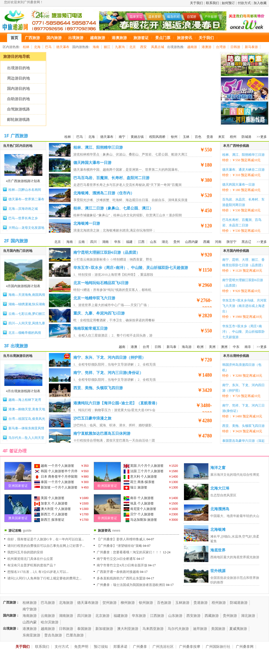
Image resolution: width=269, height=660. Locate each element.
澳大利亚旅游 (127, 629)
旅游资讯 (104, 530)
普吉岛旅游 (53, 635)
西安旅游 (193, 616)
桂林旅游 (30, 603)
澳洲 (224, 347)
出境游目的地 (18, 68)
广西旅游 (19, 136)
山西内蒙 (191, 242)
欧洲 (200, 347)
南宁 (122, 137)
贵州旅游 (230, 616)
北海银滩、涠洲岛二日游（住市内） (103, 193)
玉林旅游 (182, 603)
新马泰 (171, 347)
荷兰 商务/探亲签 (139, 482)
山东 (153, 242)
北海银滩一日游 (86, 223)
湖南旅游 (66, 616)
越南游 (192, 47)
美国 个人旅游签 (49, 498)
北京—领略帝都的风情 (24, 333)
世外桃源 (218, 571)
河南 (218, 242)
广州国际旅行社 (218, 647)
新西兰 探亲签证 (49, 520)
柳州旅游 (128, 603)
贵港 (210, 137)
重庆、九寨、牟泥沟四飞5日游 (99, 313)
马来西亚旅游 (153, 629)
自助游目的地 (18, 99)
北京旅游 (102, 616)
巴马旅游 (48, 603)
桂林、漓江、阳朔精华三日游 (98, 147)
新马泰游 (251, 47)
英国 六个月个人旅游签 (144, 466)
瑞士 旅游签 (135, 488)
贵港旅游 (200, 603)
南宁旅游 (30, 609)
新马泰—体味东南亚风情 (26, 428)
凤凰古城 (157, 47)
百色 (198, 137)
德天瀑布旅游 (87, 603)
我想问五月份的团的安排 (25, 552)
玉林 (186, 137)
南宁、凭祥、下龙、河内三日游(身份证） (108, 373)
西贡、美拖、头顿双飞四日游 (98, 388)
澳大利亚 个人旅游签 (52, 509)
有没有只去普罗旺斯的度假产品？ (31, 565)
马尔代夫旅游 (178, 629)
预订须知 (101, 647)
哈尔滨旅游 (49, 622)
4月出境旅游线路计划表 (23, 391)
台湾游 (221, 47)
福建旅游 (121, 616)
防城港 (246, 137)
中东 (236, 347)
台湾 (146, 347)
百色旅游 (164, 603)
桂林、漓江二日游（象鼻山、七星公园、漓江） (113, 208)
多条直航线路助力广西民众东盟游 (121, 578)
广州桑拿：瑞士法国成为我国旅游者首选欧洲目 (131, 585)
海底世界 (218, 550)
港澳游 (206, 47)
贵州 (176, 242)
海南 (96, 47)
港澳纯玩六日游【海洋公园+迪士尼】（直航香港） (116, 403)
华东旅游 (139, 616)
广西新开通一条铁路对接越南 (118, 572)
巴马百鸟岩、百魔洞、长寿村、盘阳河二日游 (111, 178)
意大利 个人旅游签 (140, 477)
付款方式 (244, 3)
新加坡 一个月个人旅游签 (55, 488)
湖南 (105, 242)
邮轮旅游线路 (18, 120)
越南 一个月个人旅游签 (54, 466)
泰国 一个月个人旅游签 (54, 482)
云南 (81, 242)
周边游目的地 (18, 78)
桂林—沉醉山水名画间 (24, 190)
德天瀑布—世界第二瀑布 (26, 199)
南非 (248, 347)
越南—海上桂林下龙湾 (24, 400)
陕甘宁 (231, 242)
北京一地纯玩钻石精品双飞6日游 (101, 283)
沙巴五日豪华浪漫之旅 (92, 418)
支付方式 (62, 647)
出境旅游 (19, 346)
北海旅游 (66, 603)
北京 (132, 47)
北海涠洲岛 (219, 509)
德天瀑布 (62, 47)
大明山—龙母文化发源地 (26, 228)
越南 (122, 347)
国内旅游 (19, 241)
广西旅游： (11, 602)
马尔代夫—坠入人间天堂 (26, 438)
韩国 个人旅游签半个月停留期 (55, 471)
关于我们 (196, 3)
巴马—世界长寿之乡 (23, 218)
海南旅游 (30, 616)
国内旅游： (11, 615)
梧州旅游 (219, 603)
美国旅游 (218, 629)
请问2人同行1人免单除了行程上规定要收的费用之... (44, 578)
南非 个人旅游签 (139, 498)
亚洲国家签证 (18, 486)
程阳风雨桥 (157, 137)
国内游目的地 (18, 89)
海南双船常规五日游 (90, 328)
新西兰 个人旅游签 (51, 514)
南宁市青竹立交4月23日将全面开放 (122, 565)
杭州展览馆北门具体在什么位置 (30, 559)
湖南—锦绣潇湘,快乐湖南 (26, 304)
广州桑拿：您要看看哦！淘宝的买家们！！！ (129, 552)
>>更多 (262, 137)
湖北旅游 (248, 616)
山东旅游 (175, 616)
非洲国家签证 (107, 518)
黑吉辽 (246, 242)
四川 (93, 242)
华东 (117, 242)
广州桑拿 (140, 647)
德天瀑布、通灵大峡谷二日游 (243, 170)
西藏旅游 (212, 616)
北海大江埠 (219, 488)
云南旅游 (48, 616)
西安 (143, 47)
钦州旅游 (146, 603)
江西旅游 (157, 616)
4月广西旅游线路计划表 (23, 181)
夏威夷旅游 (238, 629)
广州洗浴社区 (163, 647)
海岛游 (187, 347)
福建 (129, 242)
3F (6, 346)
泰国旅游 (84, 629)
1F (6, 136)
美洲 (212, 347)
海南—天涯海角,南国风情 (26, 295)
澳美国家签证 (18, 518)
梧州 (233, 137)
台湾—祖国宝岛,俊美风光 (26, 419)
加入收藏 (260, 3)
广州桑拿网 (245, 647)
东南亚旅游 (31, 635)
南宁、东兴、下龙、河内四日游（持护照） (109, 358)
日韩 (158, 347)
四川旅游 (84, 616)
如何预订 (228, 3)
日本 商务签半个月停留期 (55, 477)
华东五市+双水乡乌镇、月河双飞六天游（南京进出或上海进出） (244, 306)
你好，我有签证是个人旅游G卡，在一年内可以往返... (45, 539)
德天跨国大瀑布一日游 (92, 163)
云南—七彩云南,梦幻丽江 (26, 314)
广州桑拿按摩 (189, 647)
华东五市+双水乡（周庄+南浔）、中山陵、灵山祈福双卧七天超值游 (130, 268)
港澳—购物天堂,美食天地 (26, 409)
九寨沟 (120, 47)
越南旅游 (48, 629)
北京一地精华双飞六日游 (94, 298)
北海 (37, 47)
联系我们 (212, 3)
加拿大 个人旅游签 (51, 504)
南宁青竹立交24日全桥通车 (116, 559)
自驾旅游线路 (18, 109)
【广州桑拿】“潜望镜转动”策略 (119, 546)
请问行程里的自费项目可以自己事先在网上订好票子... (46, 546)
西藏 (206, 242)
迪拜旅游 (200, 629)
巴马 (48, 47)
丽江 (107, 47)
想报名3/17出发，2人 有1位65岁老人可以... (37, 572)
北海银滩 (218, 530)
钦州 (174, 137)
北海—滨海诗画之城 (23, 209)
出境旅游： (11, 628)
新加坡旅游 (104, 629)
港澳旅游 (30, 629)
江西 (141, 242)
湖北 (165, 242)
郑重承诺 (120, 647)
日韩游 (235, 47)
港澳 (134, 347)
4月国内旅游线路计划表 (23, 286)
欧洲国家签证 (107, 486)
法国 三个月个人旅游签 (144, 471)
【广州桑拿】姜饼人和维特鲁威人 (121, 539)
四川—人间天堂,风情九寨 (26, 323)
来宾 (221, 137)
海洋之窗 (218, 468)
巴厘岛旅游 (75, 635)
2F (6, 241)
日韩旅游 (66, 629)
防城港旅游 (239, 603)
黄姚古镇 (137, 137)
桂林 (26, 47)
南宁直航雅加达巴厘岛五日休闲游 (101, 433)
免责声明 (81, 647)
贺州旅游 (109, 603)
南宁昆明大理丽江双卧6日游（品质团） (106, 252)
